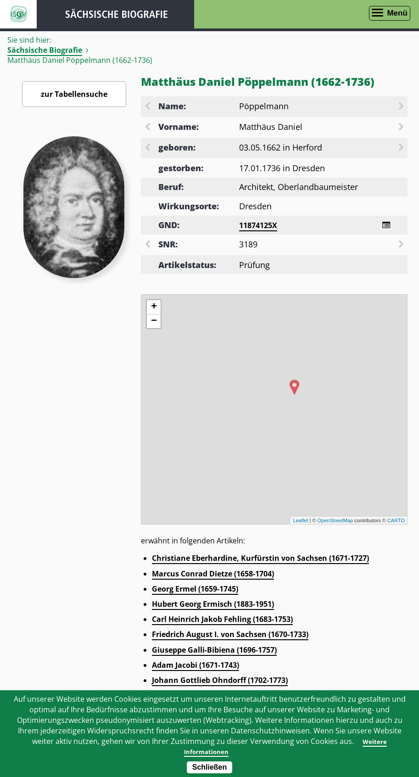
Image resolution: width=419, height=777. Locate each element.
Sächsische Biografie (44, 50)
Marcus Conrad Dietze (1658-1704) (213, 575)
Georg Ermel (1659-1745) (195, 590)
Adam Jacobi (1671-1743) (195, 666)
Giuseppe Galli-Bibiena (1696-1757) (214, 651)
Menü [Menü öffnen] (397, 13)
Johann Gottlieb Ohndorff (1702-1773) (220, 681)
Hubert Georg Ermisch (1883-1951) (213, 605)
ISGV (18, 14)
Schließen (209, 767)
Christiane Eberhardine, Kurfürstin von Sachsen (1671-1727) (260, 559)
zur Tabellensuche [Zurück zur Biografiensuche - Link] (74, 94)
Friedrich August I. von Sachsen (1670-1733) (230, 636)
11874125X (258, 225)
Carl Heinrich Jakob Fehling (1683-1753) (222, 620)
